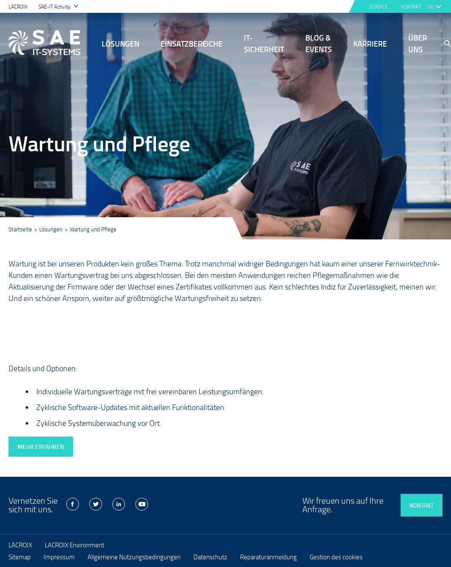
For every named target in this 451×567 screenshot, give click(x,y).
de (431, 6)
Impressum (59, 556)
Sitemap (20, 556)
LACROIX (18, 6)
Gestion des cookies (336, 556)
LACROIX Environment (74, 544)
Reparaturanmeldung (268, 556)
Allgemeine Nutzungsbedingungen (134, 556)
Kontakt (421, 505)
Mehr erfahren (41, 447)
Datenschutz (210, 556)
